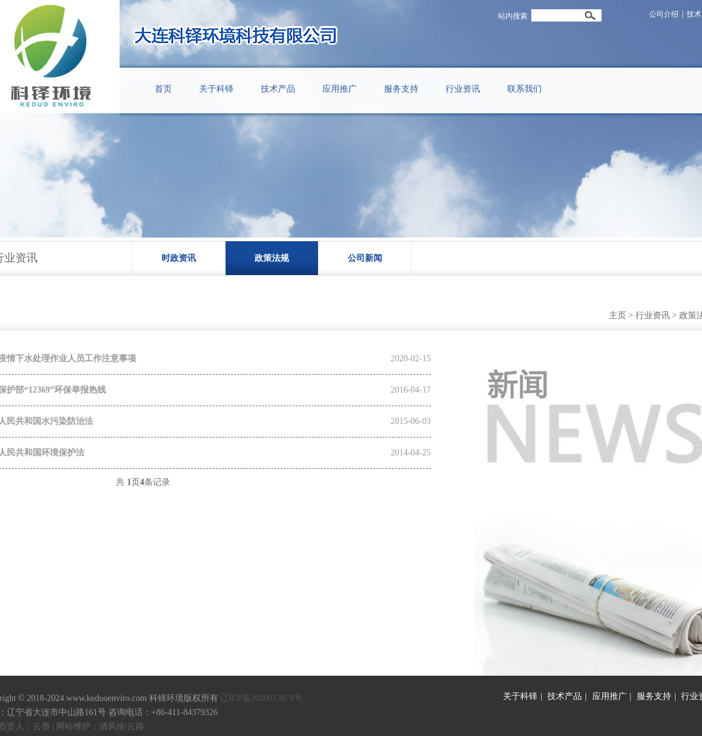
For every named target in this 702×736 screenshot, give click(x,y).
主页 (617, 315)
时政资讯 (178, 258)
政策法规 (272, 258)
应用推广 (609, 696)
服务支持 (654, 696)
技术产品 (564, 696)
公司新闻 (365, 258)
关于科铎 (520, 696)
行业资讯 (652, 315)
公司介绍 (664, 14)
